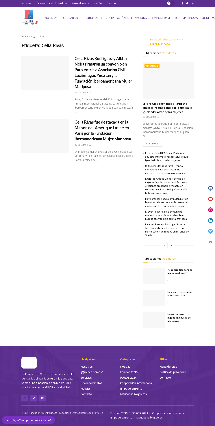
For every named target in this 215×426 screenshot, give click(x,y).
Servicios (62, 3)
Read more (152, 143)
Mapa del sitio (168, 367)
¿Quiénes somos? (44, 3)
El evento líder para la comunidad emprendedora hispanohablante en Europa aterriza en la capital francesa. (166, 215)
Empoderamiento (165, 18)
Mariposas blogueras (198, 18)
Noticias (98, 3)
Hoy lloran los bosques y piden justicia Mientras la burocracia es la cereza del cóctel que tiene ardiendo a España (166, 202)
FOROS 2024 (93, 18)
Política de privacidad (173, 372)
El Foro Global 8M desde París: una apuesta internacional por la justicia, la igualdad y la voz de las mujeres (167, 108)
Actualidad (152, 66)
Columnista (84, 92)
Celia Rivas (43, 36)
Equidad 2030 (71, 18)
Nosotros (26, 3)
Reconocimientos (80, 3)
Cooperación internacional (127, 18)
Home (24, 36)
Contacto (111, 3)
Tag (33, 36)
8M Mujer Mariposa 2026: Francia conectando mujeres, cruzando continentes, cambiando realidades (165, 169)
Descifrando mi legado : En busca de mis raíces (179, 317)
